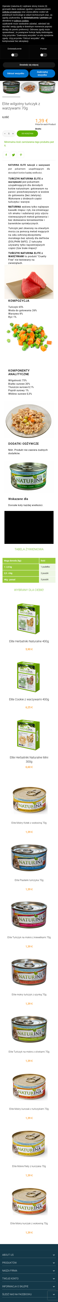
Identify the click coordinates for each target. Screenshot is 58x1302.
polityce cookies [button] (21, 21)
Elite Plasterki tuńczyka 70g (29, 880)
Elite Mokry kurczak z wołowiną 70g (29, 1223)
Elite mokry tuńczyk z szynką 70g (29, 994)
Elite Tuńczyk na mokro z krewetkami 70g (29, 937)
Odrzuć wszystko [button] (15, 73)
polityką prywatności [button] (11, 12)
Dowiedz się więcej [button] (29, 65)
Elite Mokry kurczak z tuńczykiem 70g (29, 1109)
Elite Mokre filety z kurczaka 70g (29, 1166)
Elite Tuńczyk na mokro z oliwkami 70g (29, 1051)
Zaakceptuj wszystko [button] (42, 73)
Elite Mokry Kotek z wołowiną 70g (29, 822)
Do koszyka (27, 133)
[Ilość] (9, 133)
